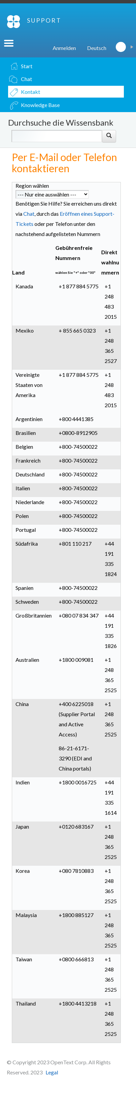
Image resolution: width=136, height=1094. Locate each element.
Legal (52, 1072)
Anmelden (64, 48)
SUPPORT (44, 20)
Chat (28, 213)
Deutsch (96, 48)
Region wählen (32, 185)
